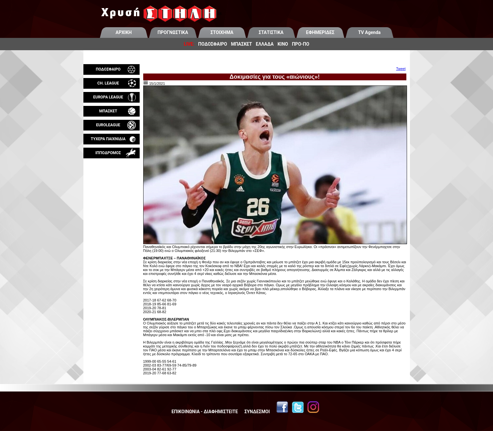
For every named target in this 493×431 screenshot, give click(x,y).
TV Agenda (369, 32)
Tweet (400, 69)
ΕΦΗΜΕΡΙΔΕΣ (320, 32)
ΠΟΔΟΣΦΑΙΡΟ (212, 44)
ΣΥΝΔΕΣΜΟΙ (257, 411)
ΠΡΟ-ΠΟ (300, 44)
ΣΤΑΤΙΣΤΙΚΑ (271, 32)
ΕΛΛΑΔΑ (264, 44)
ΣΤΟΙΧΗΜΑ (221, 32)
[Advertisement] (111, 234)
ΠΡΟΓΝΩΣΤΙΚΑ (172, 32)
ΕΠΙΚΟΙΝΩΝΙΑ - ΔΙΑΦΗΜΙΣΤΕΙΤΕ (204, 411)
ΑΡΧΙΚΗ (124, 32)
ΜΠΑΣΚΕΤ (241, 44)
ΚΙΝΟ (282, 44)
